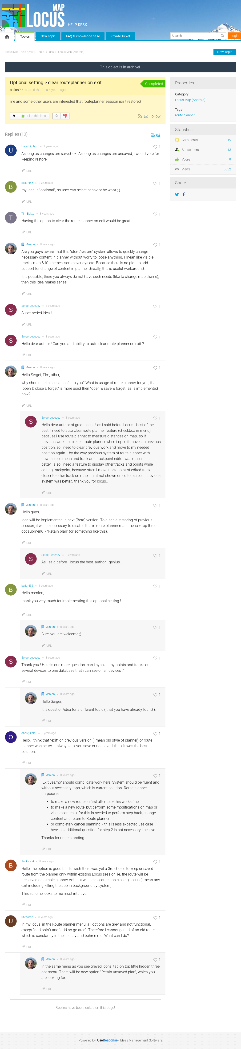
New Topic (48, 36)
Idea (51, 52)
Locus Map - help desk (19, 52)
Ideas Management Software (141, 1040)
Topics (25, 36)
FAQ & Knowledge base (83, 36)
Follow (155, 116)
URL (26, 171)
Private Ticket (120, 36)
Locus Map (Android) (71, 52)
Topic (40, 52)
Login (235, 36)
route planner (185, 115)
